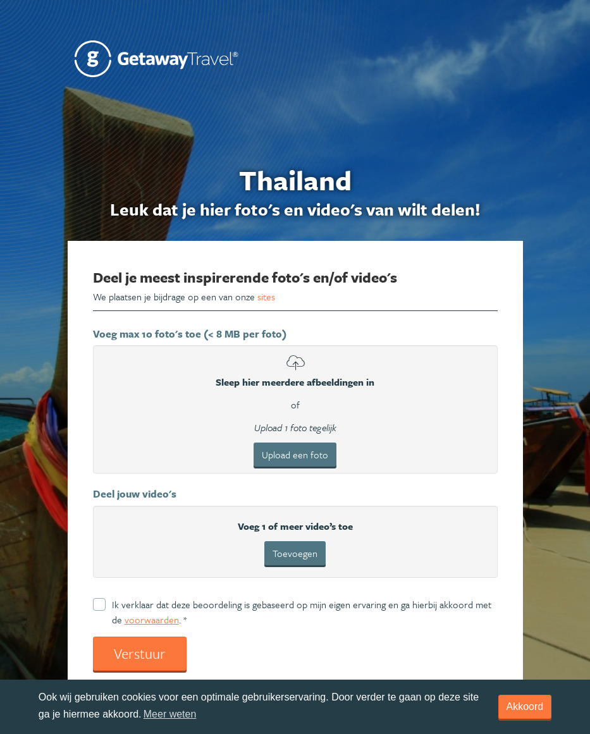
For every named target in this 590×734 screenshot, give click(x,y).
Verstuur (140, 653)
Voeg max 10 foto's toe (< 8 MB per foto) (189, 333)
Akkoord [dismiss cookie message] (525, 706)
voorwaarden (152, 620)
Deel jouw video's (134, 493)
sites (266, 296)
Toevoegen (295, 553)
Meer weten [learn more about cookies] (170, 714)
